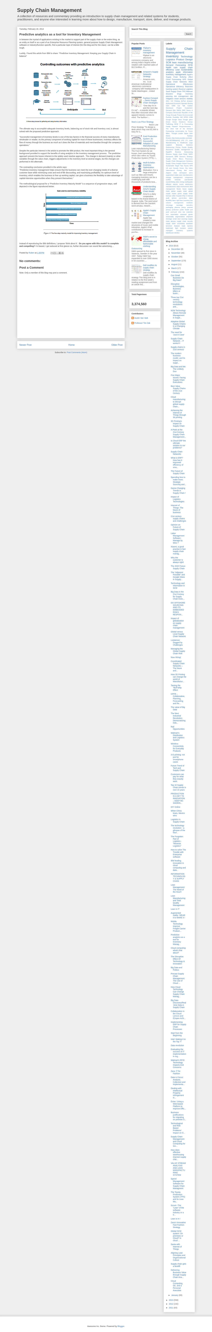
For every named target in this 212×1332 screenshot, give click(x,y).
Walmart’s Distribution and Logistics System (177, 736)
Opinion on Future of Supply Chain (178, 527)
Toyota (186, 166)
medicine (189, 203)
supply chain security (185, 221)
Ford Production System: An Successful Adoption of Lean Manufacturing (150, 141)
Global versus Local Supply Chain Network (178, 634)
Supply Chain (176, 91)
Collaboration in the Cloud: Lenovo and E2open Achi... (178, 1014)
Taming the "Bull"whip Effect (176, 687)
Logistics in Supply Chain (178, 820)
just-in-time (183, 198)
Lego (191, 143)
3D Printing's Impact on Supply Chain (178, 423)
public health (184, 210)
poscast (190, 207)
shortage (169, 219)
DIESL (179, 110)
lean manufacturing (182, 62)
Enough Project (176, 115)
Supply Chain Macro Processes (179, 159)
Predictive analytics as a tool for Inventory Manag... (178, 939)
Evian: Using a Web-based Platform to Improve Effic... (178, 1105)
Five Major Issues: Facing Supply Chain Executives (178, 378)
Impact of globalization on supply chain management (177, 623)
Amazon (190, 101)
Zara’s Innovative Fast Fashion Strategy (178, 1224)
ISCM (176, 124)
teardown (189, 223)
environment (184, 186)
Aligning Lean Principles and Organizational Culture (178, 1256)
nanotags (179, 205)
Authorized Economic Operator (176, 103)
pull (191, 210)
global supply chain (179, 191)
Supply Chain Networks (176, 453)
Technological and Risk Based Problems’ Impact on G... (178, 1128)
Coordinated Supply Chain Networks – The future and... (178, 666)
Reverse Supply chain (174, 154)
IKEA (191, 82)
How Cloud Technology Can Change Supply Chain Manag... (178, 992)
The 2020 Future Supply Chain (178, 567)
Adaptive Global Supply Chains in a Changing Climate (178, 325)
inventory (172, 56)
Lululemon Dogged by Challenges (177, 642)
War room (188, 170)
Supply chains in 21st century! (178, 348)
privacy (168, 210)
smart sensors (180, 99)
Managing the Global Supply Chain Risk (178, 651)
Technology (187, 56)
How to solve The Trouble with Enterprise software (178, 853)
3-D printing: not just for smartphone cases (178, 758)
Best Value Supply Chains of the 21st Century (178, 389)
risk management (181, 96)
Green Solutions (179, 122)
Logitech (169, 145)
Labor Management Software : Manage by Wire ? (177, 538)
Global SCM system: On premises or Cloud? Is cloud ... (177, 1236)
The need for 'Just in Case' (177, 333)
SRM (176, 156)
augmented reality (172, 175)
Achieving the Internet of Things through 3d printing (178, 413)
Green (168, 122)
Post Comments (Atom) (77, 352)
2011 (167, 101)
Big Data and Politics (176, 968)
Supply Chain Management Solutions (179, 161)
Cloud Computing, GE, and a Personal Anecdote (177, 1286)
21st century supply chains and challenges (178, 518)
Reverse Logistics (186, 89)
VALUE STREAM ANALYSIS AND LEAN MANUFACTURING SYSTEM (178, 1169)
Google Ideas (177, 119)
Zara (175, 173)
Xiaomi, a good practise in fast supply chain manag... (178, 550)
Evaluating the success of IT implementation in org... (178, 1052)
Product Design (184, 59)
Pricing (178, 147)
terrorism (169, 226)
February (175, 272)
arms (191, 173)
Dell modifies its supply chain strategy (150, 267)
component (189, 177)
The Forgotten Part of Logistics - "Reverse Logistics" (177, 841)
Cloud (168, 79)
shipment (189, 216)
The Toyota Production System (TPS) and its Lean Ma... (178, 1197)
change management (174, 177)
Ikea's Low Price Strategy (143, 122)
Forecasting (176, 79)
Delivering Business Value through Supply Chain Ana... (178, 1273)
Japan (186, 133)
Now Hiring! (176, 657)
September (176, 260)
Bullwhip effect (186, 77)
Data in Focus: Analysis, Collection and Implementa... (178, 1080)
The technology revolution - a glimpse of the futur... (178, 829)
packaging (169, 207)
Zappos (168, 173)
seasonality (170, 216)
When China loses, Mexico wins (178, 813)
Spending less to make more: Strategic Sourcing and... (178, 480)
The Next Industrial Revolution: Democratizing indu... (178, 718)
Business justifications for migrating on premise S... (178, 1116)
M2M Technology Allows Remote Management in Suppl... (178, 314)
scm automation (172, 214)
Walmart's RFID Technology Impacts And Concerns (178, 1063)
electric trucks (178, 184)
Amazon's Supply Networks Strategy (150, 74)
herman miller (171, 196)
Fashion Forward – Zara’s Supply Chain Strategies (150, 100)
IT (180, 124)
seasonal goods (186, 214)
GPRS (186, 117)
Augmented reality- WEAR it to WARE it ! (178, 915)
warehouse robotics (172, 233)
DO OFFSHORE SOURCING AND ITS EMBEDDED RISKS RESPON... (178, 609)
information (188, 72)
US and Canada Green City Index (179, 168)
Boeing (190, 103)
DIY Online (175, 807)
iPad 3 (184, 196)
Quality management (182, 149)
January (175, 1295)
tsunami (183, 228)
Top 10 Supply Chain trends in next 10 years (178, 787)
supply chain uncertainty (175, 223)
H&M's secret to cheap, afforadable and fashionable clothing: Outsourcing (144, 243)
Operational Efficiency (175, 87)
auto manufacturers (186, 175)
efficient (168, 184)
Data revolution (177, 1045)
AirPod (183, 101)
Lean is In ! (175, 1219)
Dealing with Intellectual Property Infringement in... (177, 1093)
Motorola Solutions (184, 145)
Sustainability (187, 70)
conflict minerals (173, 179)
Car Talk (181, 106)
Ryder (185, 154)
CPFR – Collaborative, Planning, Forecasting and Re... (178, 699)
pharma (177, 207)
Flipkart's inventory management (149, 50)
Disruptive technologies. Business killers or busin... (178, 288)
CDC (167, 106)
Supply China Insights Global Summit (179, 163)
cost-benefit (189, 179)
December (176, 249)
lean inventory (185, 200)
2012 (171, 1304)
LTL (186, 140)
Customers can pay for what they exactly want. (177, 777)
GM (181, 117)
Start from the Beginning (177, 1034)
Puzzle (184, 147)
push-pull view (175, 212)
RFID (190, 65)
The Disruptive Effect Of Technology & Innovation (178, 960)
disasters (169, 94)
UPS (191, 166)
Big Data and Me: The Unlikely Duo (178, 368)
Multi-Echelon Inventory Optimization (149, 165)
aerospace (183, 173)
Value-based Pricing (174, 170)
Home (71, 345)
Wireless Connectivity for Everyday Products (177, 747)
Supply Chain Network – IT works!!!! (177, 341)
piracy (183, 207)
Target (177, 166)
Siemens (182, 156)
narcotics (189, 205)
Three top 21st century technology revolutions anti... (177, 302)
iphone (174, 198)
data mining (180, 182)
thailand (177, 226)
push (167, 212)
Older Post (117, 345)
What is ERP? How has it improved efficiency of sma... (177, 462)
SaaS (168, 91)
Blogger (120, 1326)
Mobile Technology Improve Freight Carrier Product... (178, 926)
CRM (173, 106)
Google (168, 119)
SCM (168, 62)
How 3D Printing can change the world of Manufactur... (178, 678)
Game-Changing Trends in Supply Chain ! (178, 490)
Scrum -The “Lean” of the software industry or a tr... (177, 1210)
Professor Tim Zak (142, 323)
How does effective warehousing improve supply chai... (178, 1155)
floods (179, 189)
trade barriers (187, 226)
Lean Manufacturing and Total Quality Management (178, 900)
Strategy (190, 156)
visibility (190, 99)
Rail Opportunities (178, 728)
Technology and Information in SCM (178, 585)
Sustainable (170, 166)
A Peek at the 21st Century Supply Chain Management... (178, 433)
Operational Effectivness (179, 84)
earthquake (189, 182)
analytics (169, 72)
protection (175, 210)
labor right (175, 200)
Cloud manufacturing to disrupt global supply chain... (178, 401)
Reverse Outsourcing (184, 152)
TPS (184, 91)
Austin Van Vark (141, 318)
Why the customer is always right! (177, 560)
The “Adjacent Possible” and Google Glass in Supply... (178, 576)
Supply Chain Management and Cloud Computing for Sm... (178, 1141)
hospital (179, 196)
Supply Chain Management (49, 10)
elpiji (178, 186)
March (174, 268)
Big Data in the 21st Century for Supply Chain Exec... (178, 595)
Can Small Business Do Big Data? (177, 277)
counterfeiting (170, 182)
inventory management (176, 74)
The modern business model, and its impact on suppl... (178, 358)
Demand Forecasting (176, 65)
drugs (179, 94)
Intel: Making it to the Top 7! (178, 1040)
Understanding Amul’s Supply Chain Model (149, 188)
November (176, 253)
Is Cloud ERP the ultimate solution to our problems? (178, 444)
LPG (182, 140)
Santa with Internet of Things (176, 1246)
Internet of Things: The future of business (177, 508)
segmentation (180, 216)
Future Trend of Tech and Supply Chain (178, 768)
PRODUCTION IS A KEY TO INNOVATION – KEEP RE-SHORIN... (178, 798)
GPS (184, 79)
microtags (169, 205)
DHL (174, 110)
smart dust (176, 219)
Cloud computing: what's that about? (178, 950)
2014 (171, 246)
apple (178, 72)
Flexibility (176, 117)
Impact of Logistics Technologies (177, 499)
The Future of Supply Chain (178, 472)
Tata (181, 166)
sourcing (184, 219)
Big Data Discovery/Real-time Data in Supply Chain (178, 1003)
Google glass (188, 119)
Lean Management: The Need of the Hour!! (178, 888)
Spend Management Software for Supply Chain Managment (178, 1183)
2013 (171, 1300)
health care (172, 67)
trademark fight (172, 228)
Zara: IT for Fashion (175, 1072)
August (174, 264)
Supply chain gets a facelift (178, 1265)
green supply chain (185, 193)
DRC (184, 110)
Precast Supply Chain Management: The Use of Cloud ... (178, 978)
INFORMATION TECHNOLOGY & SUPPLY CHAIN (178, 877)
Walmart (189, 91)
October (175, 257)
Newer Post (25, 345)
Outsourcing (170, 147)
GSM (191, 117)
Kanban (190, 136)
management (178, 203)
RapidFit (169, 152)
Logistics (170, 59)
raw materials (188, 212)
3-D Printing (175, 101)
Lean (177, 70)
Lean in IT (175, 909)
